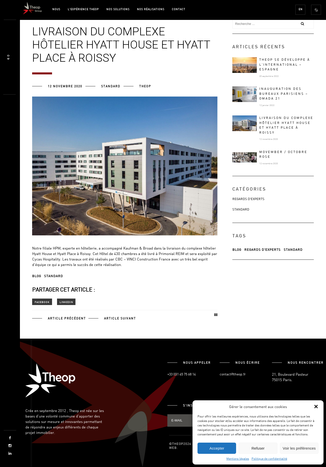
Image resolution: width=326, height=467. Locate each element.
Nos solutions (118, 9)
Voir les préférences (299, 448)
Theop (145, 86)
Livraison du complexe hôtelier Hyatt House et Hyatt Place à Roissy (286, 125)
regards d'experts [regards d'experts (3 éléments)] (262, 250)
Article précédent (67, 318)
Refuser (258, 448)
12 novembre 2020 (65, 86)
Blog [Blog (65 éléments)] (236, 250)
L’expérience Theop (83, 9)
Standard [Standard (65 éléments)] (293, 250)
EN (301, 9)
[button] (316, 406)
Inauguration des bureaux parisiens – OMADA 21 (283, 93)
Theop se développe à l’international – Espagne (284, 64)
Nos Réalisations (150, 9)
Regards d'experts (248, 199)
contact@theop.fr (233, 374)
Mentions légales (237, 458)
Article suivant (120, 318)
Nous (56, 9)
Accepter (216, 448)
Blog (36, 276)
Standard (110, 86)
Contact (178, 9)
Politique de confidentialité (269, 458)
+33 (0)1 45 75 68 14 (181, 374)
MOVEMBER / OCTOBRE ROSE (283, 154)
